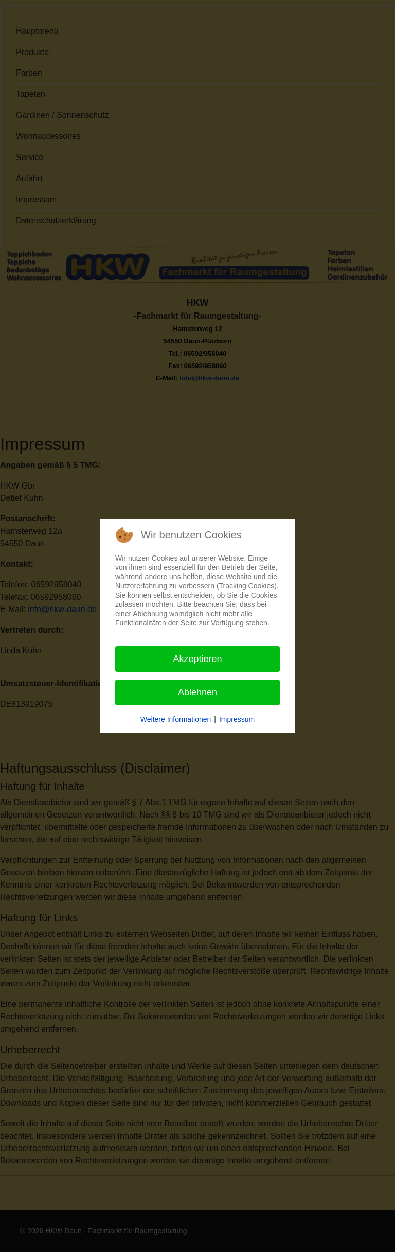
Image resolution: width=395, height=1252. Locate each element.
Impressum (237, 719)
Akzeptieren (197, 659)
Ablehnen (197, 692)
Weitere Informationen (175, 719)
